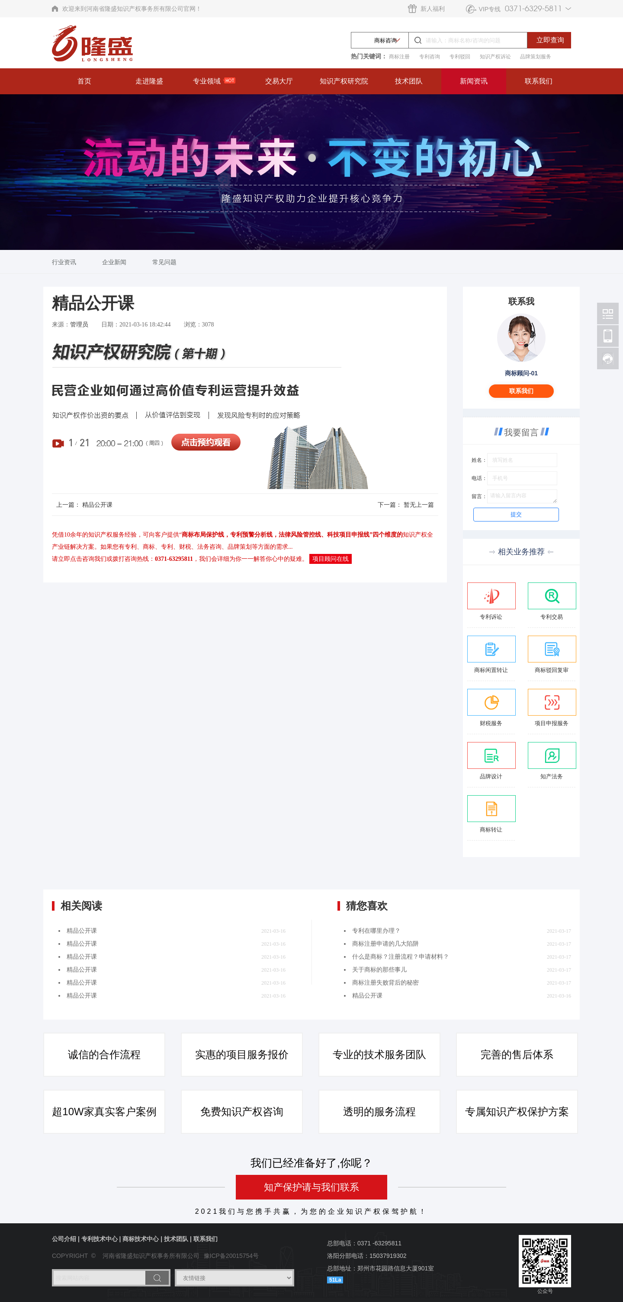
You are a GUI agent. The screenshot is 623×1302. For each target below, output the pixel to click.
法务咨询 (209, 547)
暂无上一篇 (419, 504)
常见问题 (164, 262)
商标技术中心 (140, 1238)
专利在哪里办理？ (376, 931)
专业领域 (214, 81)
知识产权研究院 (344, 81)
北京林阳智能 (608, 313)
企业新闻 (114, 262)
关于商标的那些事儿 (379, 969)
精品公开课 (97, 504)
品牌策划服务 (535, 57)
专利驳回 (460, 57)
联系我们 (538, 81)
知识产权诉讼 (495, 57)
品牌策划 (240, 547)
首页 (84, 81)
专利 (131, 547)
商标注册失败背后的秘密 (385, 982)
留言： (479, 496)
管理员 (79, 324)
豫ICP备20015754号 (231, 1255)
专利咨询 (429, 57)
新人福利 (433, 8)
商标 (149, 547)
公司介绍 (64, 1238)
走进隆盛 (149, 81)
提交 (516, 514)
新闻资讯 (474, 81)
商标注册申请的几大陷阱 (385, 944)
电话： (479, 478)
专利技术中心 (99, 1238)
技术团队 (409, 81)
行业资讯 (64, 262)
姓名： (479, 460)
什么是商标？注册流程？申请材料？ (400, 956)
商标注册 (399, 57)
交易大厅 (279, 81)
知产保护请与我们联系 (311, 1187)
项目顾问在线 (330, 559)
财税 (185, 547)
